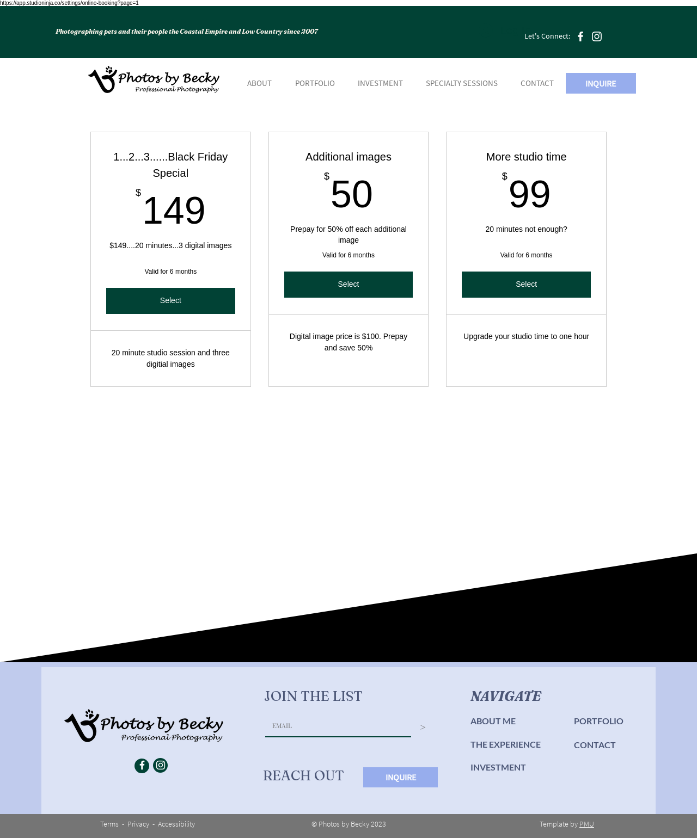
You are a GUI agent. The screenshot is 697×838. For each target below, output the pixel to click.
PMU (586, 824)
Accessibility (176, 824)
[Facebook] (580, 36)
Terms (109, 824)
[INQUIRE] (601, 83)
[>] (423, 727)
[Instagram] (596, 36)
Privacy (138, 824)
